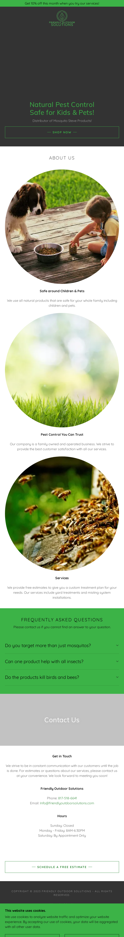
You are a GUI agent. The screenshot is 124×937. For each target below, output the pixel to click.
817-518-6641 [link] (67, 798)
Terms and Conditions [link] (62, 909)
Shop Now (62, 132)
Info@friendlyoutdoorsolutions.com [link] (67, 803)
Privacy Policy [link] (61, 904)
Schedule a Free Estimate (62, 867)
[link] (62, 18)
